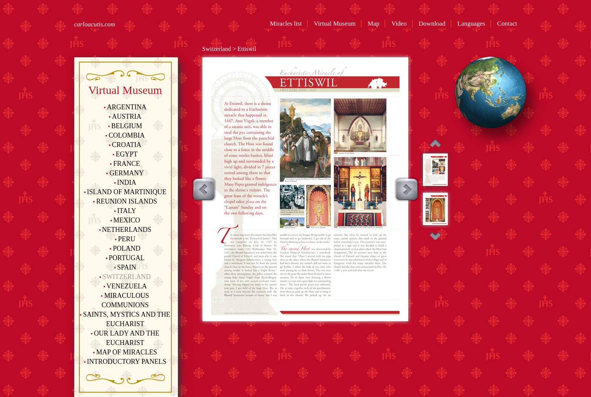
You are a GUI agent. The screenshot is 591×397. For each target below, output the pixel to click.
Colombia (125, 135)
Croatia (125, 145)
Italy (125, 211)
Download (434, 23)
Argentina (125, 107)
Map (375, 23)
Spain (125, 267)
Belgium (125, 126)
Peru (125, 239)
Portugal (125, 258)
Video (400, 23)
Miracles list (286, 23)
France (125, 163)
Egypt (125, 154)
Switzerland (125, 277)
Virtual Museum (336, 23)
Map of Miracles (125, 352)
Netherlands (125, 229)
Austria (125, 116)
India (125, 182)
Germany (125, 173)
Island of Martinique (125, 192)
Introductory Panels (125, 361)
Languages (473, 23)
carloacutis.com (94, 24)
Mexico (125, 220)
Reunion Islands (125, 201)
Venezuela (125, 286)
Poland (125, 248)
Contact (508, 23)
